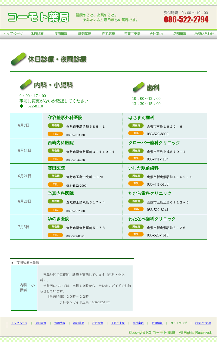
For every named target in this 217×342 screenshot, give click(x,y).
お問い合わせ (203, 322)
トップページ (19, 322)
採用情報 (59, 322)
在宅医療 (97, 322)
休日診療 (40, 322)
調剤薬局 (78, 322)
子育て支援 (118, 322)
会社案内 (138, 322)
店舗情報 (157, 322)
